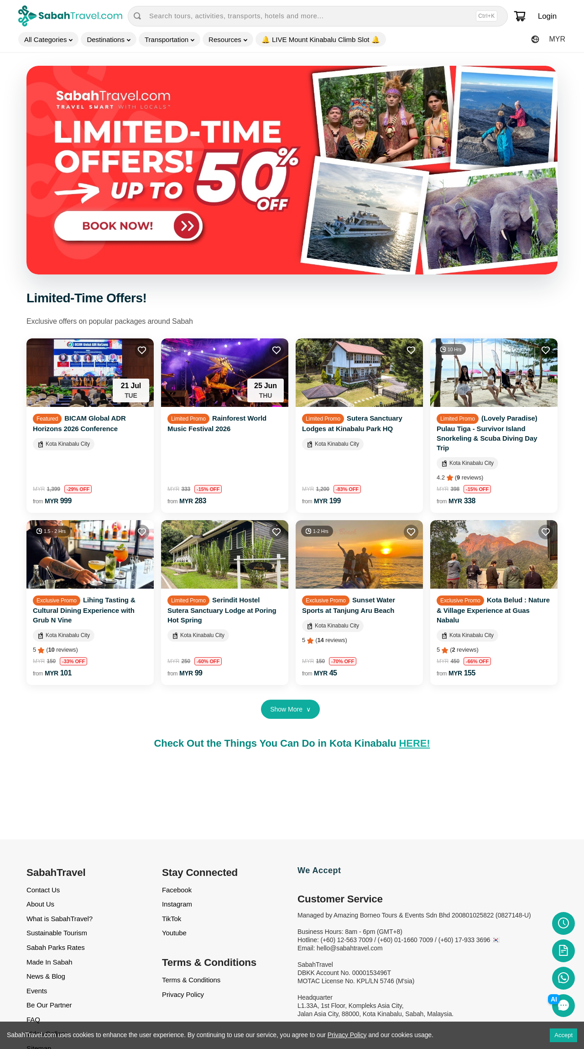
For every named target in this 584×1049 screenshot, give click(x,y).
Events (36, 991)
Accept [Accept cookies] (563, 1035)
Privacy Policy (183, 994)
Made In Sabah (49, 962)
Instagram (177, 904)
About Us (40, 904)
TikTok (171, 918)
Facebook (177, 890)
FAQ (33, 1019)
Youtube (174, 933)
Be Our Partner (49, 1005)
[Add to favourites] (142, 350)
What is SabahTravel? (59, 918)
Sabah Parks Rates (55, 947)
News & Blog (45, 976)
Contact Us (43, 890)
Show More (290, 709)
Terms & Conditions (191, 980)
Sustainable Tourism (56, 933)
